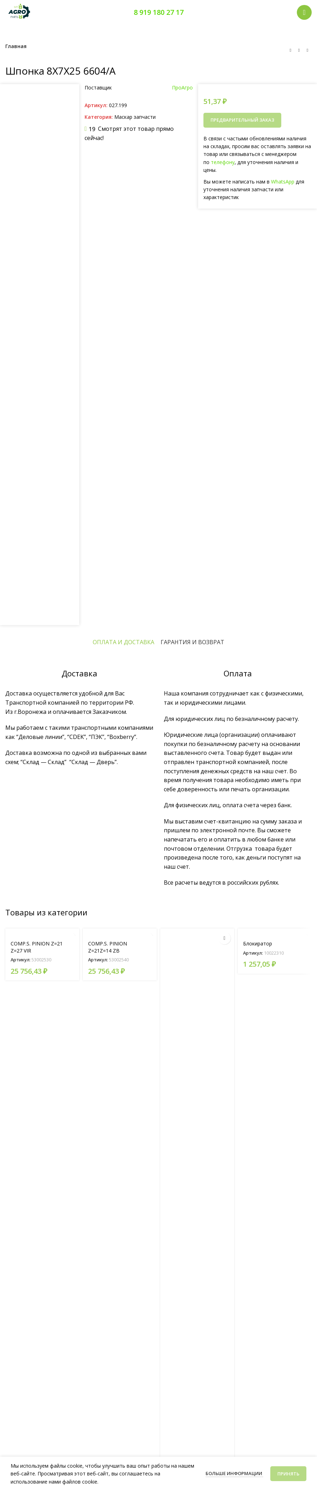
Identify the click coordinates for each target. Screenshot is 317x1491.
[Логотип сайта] (19, 11)
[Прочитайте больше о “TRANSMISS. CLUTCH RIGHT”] (224, 938)
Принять (288, 1473)
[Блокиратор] (275, 932)
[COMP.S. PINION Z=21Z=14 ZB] (120, 932)
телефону (223, 162)
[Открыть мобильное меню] (304, 12)
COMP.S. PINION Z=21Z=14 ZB (107, 947)
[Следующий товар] (307, 50)
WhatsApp (282, 181)
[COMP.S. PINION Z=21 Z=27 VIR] (42, 932)
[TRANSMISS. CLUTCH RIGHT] (197, 1193)
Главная (16, 46)
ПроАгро (182, 87)
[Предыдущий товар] (290, 50)
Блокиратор (257, 943)
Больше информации (234, 1473)
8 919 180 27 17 (159, 12)
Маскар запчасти (135, 116)
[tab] (123, 642)
